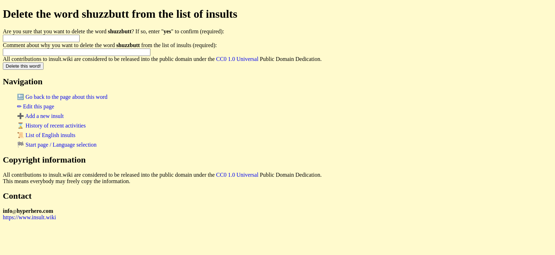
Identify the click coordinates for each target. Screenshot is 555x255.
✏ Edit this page (35, 106)
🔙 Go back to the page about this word (62, 97)
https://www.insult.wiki (29, 217)
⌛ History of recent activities (51, 126)
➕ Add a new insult (40, 116)
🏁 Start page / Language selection (57, 145)
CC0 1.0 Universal (237, 59)
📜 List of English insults (46, 135)
